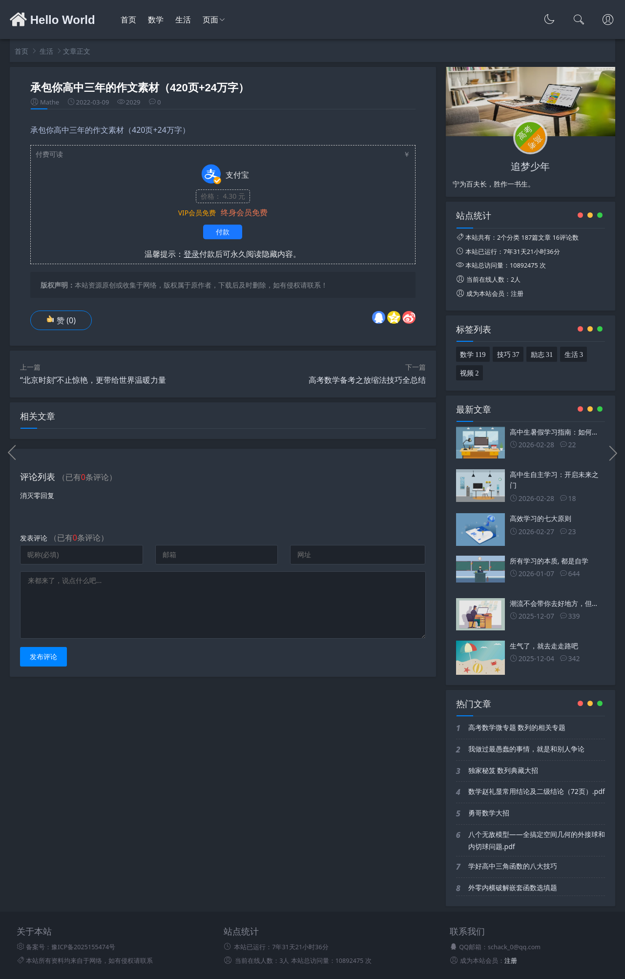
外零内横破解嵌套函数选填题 (512, 887)
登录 (191, 254)
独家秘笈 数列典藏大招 (503, 770)
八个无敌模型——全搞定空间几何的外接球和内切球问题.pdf (536, 840)
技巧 (508, 353)
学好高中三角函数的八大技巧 (512, 866)
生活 (183, 20)
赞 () (61, 320)
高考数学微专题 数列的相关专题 (517, 727)
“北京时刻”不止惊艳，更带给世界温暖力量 (93, 380)
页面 (210, 20)
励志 (542, 353)
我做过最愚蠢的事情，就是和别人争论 (526, 748)
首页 (128, 20)
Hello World (52, 19)
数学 (156, 20)
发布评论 (43, 656)
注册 (517, 294)
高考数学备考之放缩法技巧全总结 (367, 380)
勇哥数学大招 (488, 812)
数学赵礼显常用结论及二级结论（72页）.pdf (536, 791)
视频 (469, 372)
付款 (222, 231)
